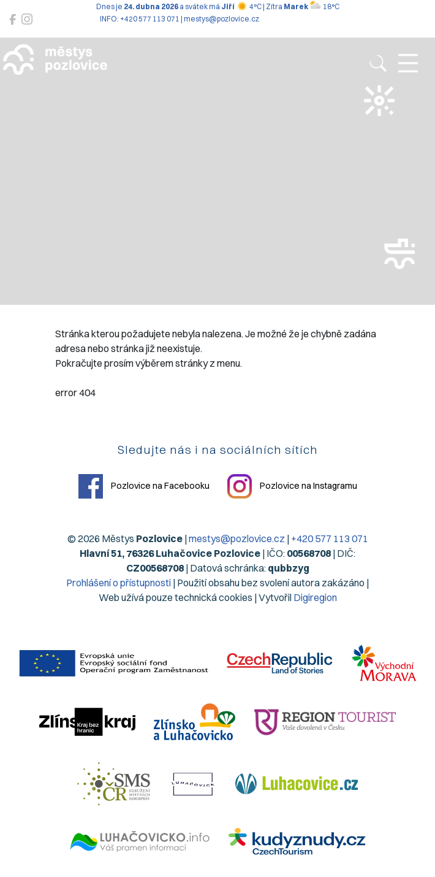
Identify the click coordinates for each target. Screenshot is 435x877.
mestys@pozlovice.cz (237, 538)
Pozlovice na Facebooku (144, 486)
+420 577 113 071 (329, 538)
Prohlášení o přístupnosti (118, 582)
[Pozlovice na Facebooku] (12, 19)
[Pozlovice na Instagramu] (26, 19)
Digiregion (315, 597)
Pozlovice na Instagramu (292, 486)
